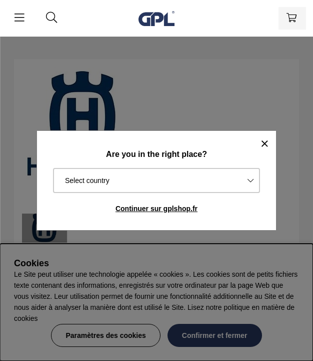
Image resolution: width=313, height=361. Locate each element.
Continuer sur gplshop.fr (157, 209)
